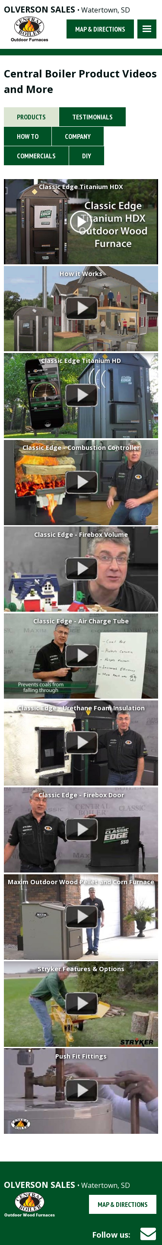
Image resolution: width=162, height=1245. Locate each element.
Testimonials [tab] (92, 116)
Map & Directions (100, 29)
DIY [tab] (86, 155)
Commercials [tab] (36, 155)
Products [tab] (31, 116)
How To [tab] (27, 136)
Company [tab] (78, 136)
